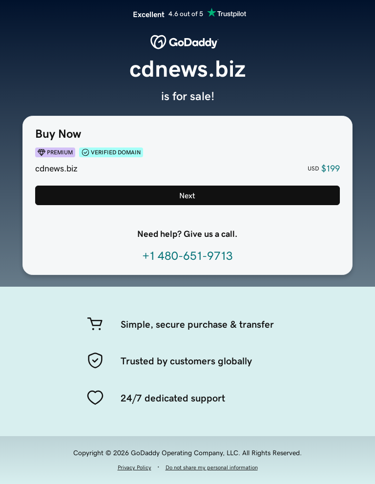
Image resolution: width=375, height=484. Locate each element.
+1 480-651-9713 (187, 256)
